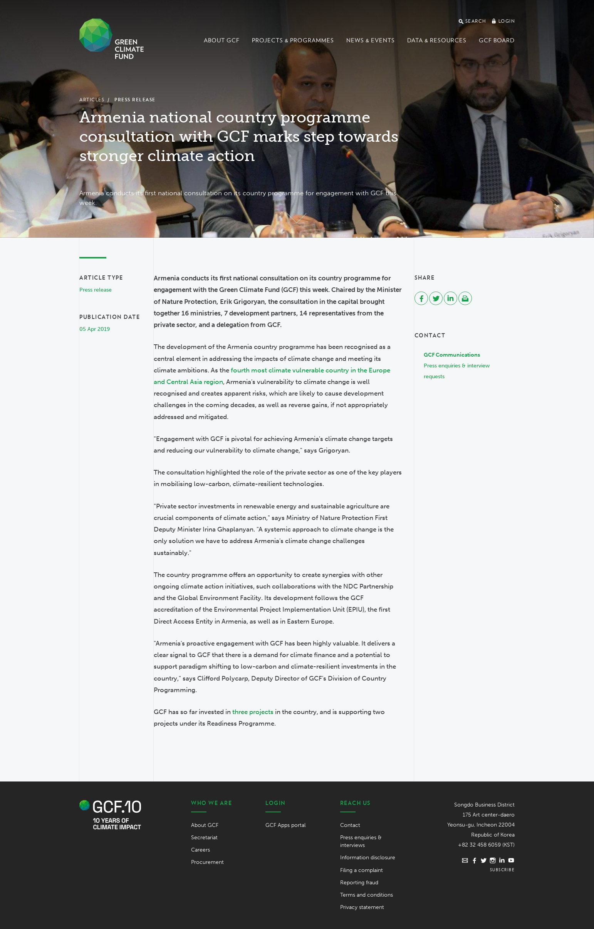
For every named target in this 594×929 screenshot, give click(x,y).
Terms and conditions (366, 895)
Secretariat (204, 837)
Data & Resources (436, 40)
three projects (253, 712)
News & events (370, 40)
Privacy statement (362, 907)
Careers (200, 850)
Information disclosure (367, 857)
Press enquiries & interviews (360, 841)
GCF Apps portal (285, 825)
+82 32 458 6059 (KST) (486, 845)
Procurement (207, 862)
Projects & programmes (293, 40)
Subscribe (502, 869)
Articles (91, 99)
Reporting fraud (359, 882)
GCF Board (497, 40)
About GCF (222, 40)
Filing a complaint (361, 870)
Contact (350, 825)
